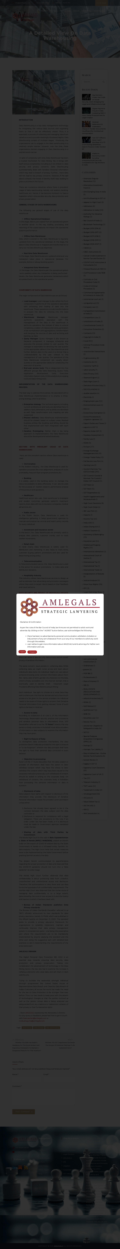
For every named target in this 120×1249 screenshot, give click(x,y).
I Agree (22, 652)
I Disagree (32, 652)
